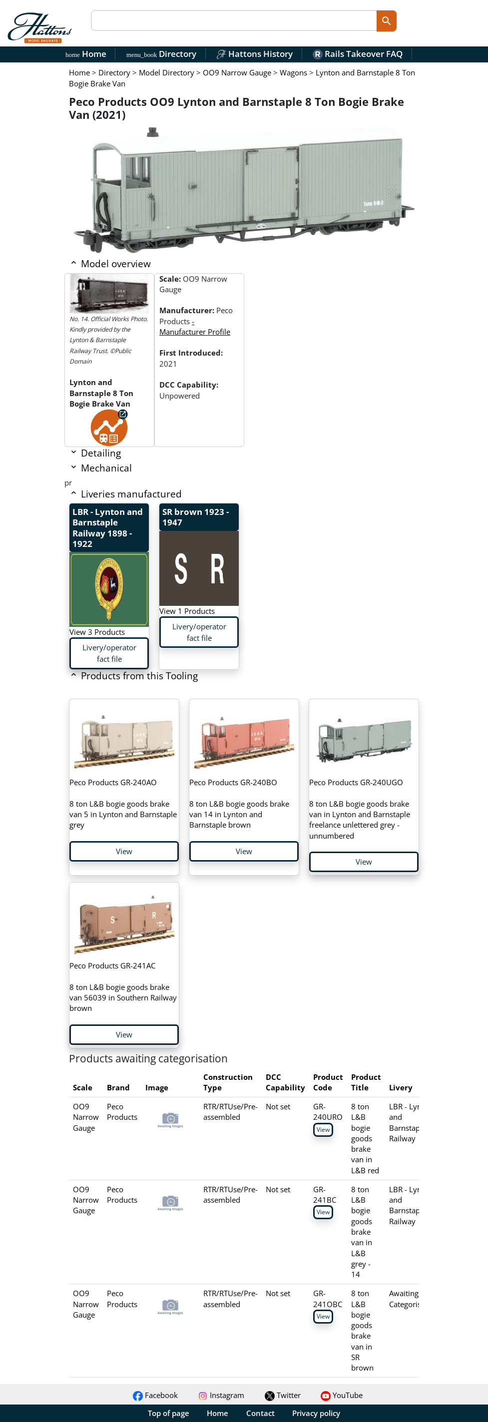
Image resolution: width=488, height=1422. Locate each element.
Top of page (168, 1413)
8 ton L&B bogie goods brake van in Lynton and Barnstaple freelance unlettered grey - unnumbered (359, 808)
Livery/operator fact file (109, 653)
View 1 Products (187, 611)
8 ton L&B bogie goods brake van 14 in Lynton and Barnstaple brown (239, 803)
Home (85, 53)
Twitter (283, 1395)
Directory (161, 53)
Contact (260, 1413)
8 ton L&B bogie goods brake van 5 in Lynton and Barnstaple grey (123, 803)
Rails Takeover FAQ (358, 53)
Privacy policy (316, 1413)
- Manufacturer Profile (194, 326)
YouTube (342, 1395)
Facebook (155, 1395)
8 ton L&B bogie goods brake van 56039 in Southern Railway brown (123, 986)
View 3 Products (97, 632)
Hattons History (254, 53)
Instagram (221, 1395)
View (124, 851)
